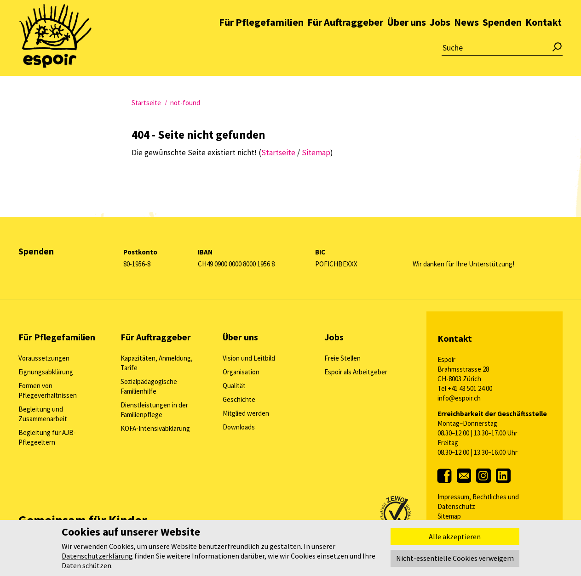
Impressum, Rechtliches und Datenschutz (478, 501)
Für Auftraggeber (345, 43)
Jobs (440, 43)
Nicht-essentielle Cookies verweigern (455, 558)
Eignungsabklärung (45, 371)
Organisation (241, 371)
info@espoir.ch (459, 398)
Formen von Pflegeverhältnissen (47, 390)
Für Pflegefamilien (261, 43)
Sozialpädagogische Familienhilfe (149, 386)
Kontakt (543, 43)
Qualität (234, 385)
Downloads (239, 427)
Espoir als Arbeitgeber (355, 371)
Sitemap (449, 516)
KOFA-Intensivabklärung (155, 428)
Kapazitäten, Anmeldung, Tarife (157, 363)
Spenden (502, 43)
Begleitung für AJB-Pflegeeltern (47, 437)
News (466, 43)
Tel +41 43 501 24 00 (464, 388)
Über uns (406, 43)
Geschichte (239, 399)
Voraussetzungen (43, 358)
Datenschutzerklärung (97, 555)
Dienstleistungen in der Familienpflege (154, 410)
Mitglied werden (246, 413)
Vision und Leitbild (249, 358)
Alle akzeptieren (455, 536)
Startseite (146, 102)
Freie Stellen (342, 358)
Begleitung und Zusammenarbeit (42, 414)
